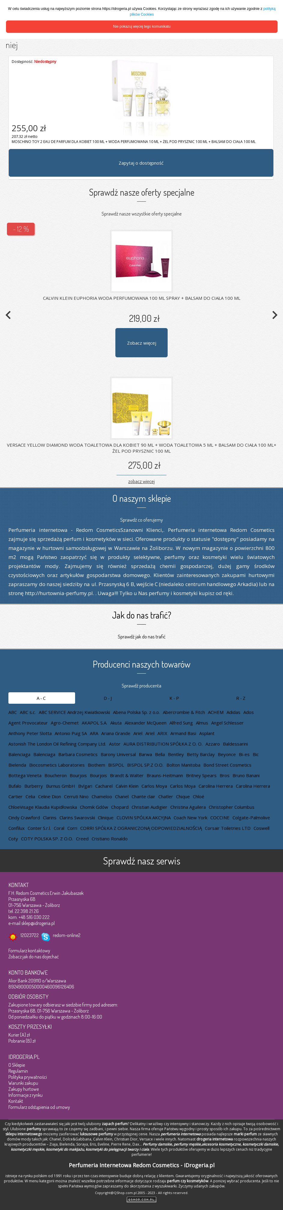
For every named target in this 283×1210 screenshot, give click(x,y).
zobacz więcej (141, 481)
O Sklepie (16, 1065)
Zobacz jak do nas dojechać (33, 957)
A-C (42, 698)
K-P (174, 698)
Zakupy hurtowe (23, 1089)
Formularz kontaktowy (29, 951)
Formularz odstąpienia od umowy (39, 1107)
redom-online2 (67, 935)
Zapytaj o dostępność (141, 163)
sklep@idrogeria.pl (38, 923)
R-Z (241, 698)
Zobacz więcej (141, 343)
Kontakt (15, 1101)
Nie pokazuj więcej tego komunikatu (142, 26)
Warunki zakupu (23, 1083)
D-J (108, 698)
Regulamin (18, 1071)
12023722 (29, 935)
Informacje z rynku (25, 1095)
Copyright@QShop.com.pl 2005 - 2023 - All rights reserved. (141, 1192)
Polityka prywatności (27, 1077)
